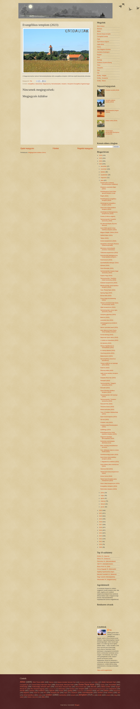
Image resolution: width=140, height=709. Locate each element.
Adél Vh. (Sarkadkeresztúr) (105, 564)
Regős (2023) (104, 196)
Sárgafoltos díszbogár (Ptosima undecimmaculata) (109, 244)
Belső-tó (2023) (104, 317)
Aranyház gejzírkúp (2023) (108, 314)
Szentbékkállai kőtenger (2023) (109, 262)
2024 (100, 161)
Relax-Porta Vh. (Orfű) (103, 566)
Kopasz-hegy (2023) (106, 275)
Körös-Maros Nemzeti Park (63, 686)
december (104, 166)
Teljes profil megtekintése (104, 670)
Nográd (99, 54)
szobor (49, 695)
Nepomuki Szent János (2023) (109, 337)
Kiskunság (23, 686)
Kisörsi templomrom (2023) (108, 241)
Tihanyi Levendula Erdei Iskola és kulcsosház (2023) (109, 303)
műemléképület (87, 692)
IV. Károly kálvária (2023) (107, 350)
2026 (100, 155)
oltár (119, 692)
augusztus (104, 177)
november (104, 169)
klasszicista (38, 84)
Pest (98, 57)
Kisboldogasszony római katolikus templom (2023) (108, 433)
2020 (100, 516)
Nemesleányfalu (56, 84)
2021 (100, 513)
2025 (100, 158)
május (103, 495)
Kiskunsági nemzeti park (41, 686)
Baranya (99, 28)
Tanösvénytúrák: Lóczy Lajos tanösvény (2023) (108, 310)
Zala (98, 70)
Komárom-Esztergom (103, 52)
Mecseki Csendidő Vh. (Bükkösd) (107, 574)
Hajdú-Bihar (100, 44)
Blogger (77, 705)
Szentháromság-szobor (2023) (109, 454)
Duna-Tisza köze (86, 684)
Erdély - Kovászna (102, 78)
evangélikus (31, 84)
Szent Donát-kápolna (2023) (108, 416)
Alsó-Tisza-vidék (38, 682)
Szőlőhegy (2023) (105, 429)
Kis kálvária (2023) (105, 343)
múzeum (74, 692)
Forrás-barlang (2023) (106, 334)
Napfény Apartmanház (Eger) (105, 572)
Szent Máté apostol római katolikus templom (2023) (108, 228)
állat (43, 697)
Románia (72, 688)
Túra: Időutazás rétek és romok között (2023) (109, 450)
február (103, 504)
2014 (100, 533)
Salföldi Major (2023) (106, 235)
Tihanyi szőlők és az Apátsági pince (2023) (109, 364)
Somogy (99, 60)
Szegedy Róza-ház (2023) (108, 377)
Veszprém (100, 67)
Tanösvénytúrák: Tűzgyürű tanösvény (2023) (108, 384)
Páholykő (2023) (105, 380)
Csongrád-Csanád (102, 36)
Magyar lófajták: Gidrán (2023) (109, 232)
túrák (99, 695)
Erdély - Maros (101, 80)
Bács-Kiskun (101, 26)
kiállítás (106, 690)
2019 (100, 519)
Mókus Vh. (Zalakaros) (103, 558)
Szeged (81, 688)
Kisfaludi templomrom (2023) (108, 282)
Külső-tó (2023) (104, 367)
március (103, 501)
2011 (100, 541)
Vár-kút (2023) (104, 419)
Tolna (98, 65)
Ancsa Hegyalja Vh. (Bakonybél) (106, 569)
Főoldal (56, 148)
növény (110, 692)
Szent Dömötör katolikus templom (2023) (107, 391)
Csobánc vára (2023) (106, 422)
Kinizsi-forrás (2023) (106, 476)
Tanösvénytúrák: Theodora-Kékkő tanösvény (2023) (108, 279)
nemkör (100, 692)
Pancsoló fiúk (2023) (106, 404)
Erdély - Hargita (101, 75)
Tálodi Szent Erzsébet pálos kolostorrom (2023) (108, 479)
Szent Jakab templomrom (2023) (110, 483)
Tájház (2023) (104, 238)
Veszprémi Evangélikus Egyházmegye (78, 84)
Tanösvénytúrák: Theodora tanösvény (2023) (108, 400)
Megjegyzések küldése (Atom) (37, 152)
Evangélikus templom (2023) (108, 486)
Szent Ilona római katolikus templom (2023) (108, 458)
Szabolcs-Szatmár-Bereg (104, 62)
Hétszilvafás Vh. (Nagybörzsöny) (106, 579)
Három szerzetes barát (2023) (109, 327)
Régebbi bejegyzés (85, 148)
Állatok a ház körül (32, 697)
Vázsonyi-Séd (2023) (106, 469)
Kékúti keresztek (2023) (107, 409)
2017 (100, 524)
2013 (100, 536)
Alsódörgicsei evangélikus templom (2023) (108, 203)
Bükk (96, 682)
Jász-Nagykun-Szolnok (104, 49)
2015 (100, 530)
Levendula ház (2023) (106, 320)
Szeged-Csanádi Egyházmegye (97, 688)
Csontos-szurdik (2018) (112, 90)
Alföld (22, 682)
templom (64, 84)
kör (45, 692)
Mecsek (93, 686)
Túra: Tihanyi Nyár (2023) (107, 290)
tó (93, 695)
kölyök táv (37, 692)
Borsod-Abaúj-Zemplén (104, 34)
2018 (100, 522)
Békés (99, 31)
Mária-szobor (105, 686)
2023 (100, 164)
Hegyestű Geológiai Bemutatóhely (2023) (107, 437)
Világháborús (113, 688)
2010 (100, 544)
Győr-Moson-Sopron (103, 41)
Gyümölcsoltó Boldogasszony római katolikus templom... (109, 256)
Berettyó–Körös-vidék (85, 682)
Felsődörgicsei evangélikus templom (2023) (108, 199)
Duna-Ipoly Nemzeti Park (65, 684)
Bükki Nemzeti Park (109, 682)
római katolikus (28, 695)
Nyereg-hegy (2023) (106, 293)
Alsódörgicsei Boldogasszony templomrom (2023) (109, 212)
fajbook (51, 690)
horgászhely (80, 690)
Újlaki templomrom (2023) (107, 307)
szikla (40, 695)
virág (115, 695)
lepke (65, 692)
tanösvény (62, 695)
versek (108, 695)
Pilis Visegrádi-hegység (37, 688)
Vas (98, 73)
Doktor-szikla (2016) (111, 120)
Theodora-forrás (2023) (107, 406)
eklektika (31, 690)
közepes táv (55, 692)
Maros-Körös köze (80, 686)
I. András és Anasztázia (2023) (109, 340)
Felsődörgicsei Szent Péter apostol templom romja (108, 192)
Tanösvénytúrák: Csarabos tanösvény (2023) (108, 220)
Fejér (98, 39)
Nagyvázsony (47, 84)
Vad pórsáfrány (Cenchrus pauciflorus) (108, 359)
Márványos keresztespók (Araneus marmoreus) (107, 248)
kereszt (89, 690)
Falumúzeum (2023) (106, 260)
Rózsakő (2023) (105, 387)
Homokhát (112, 684)
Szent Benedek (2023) (107, 268)
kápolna (26, 692)
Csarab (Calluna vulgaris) (107, 216)
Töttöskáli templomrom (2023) (109, 252)
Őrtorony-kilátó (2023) (106, 370)
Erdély (103, 684)
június (103, 492)
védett (22, 697)
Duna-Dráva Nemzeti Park (41, 684)
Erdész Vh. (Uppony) (103, 556)
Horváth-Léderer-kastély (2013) (111, 101)
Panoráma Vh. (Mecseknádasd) (106, 561)
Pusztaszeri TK (51, 688)
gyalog (70, 690)
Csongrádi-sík (24, 684)
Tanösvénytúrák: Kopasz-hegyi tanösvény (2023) (109, 271)
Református (62, 688)
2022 (100, 510)
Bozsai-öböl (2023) (105, 295)
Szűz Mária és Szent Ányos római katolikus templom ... (109, 331)
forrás (61, 690)
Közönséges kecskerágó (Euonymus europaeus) (112, 132)
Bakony (51, 682)
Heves (99, 47)
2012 (100, 538)
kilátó (98, 690)
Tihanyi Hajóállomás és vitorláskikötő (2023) (107, 346)
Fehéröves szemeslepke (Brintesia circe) (107, 441)
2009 (100, 547)
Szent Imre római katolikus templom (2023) (108, 208)
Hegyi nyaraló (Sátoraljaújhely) (106, 577)
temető (73, 695)
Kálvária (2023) (104, 265)
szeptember (104, 175)
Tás (110, 630)
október (103, 172)
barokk (22, 690)
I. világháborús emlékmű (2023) (109, 461)
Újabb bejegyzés (27, 148)
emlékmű (41, 690)
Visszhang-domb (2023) (107, 353)
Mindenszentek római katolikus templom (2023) (109, 286)
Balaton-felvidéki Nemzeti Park (66, 682)
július (102, 180)
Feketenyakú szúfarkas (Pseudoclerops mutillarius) (109, 183)
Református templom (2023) (108, 489)
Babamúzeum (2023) (106, 356)
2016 (100, 527)
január (103, 507)
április (103, 498)
